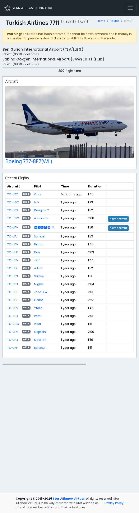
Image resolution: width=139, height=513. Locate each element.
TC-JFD (12, 210)
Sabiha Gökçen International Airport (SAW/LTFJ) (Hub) (53, 59)
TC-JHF (12, 348)
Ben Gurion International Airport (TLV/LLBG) (43, 49)
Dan (37, 252)
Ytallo (38, 308)
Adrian (38, 268)
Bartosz (39, 348)
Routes (114, 21)
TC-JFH (12, 284)
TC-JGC (13, 202)
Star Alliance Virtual (68, 498)
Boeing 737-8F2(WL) (28, 161)
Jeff (37, 260)
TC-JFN (12, 276)
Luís (37, 202)
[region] (69, 427)
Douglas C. (42, 210)
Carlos (38, 300)
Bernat (39, 244)
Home (101, 21)
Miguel (38, 284)
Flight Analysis (118, 218)
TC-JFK (12, 268)
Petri (37, 316)
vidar (37, 324)
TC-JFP (12, 292)
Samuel (39, 236)
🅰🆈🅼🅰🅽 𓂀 (44, 227)
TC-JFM (12, 227)
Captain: (40, 332)
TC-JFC (12, 194)
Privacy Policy (114, 503)
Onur (37, 194)
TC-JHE (12, 252)
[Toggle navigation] (130, 8)
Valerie (39, 276)
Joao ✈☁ (40, 292)
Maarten (40, 340)
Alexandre (41, 218)
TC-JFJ (12, 236)
